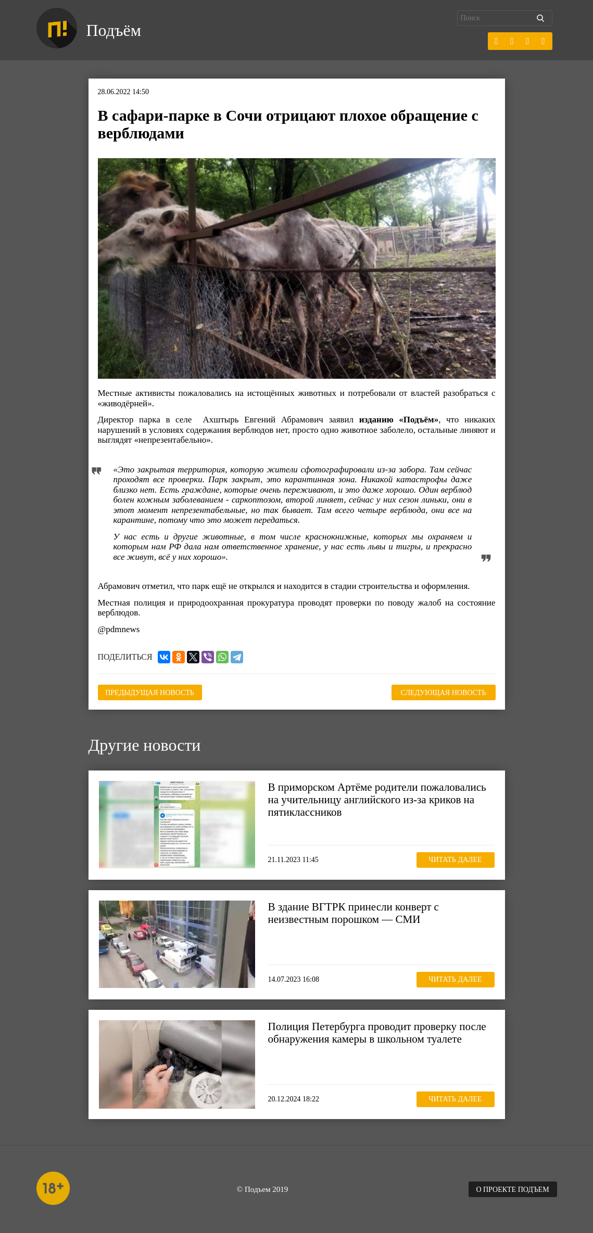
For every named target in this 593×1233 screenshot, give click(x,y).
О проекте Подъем (512, 1189)
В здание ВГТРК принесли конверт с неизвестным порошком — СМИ (353, 913)
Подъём (113, 30)
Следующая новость (443, 693)
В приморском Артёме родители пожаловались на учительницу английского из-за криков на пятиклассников (377, 799)
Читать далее (455, 860)
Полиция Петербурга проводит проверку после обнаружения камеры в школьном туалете (377, 1032)
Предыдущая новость (149, 693)
